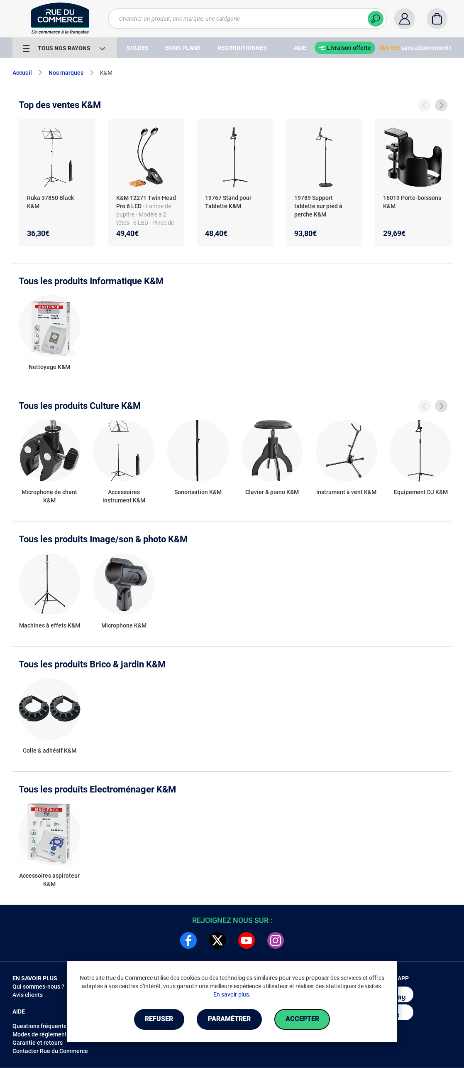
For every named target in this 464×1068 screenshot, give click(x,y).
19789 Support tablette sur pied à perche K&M (318, 206)
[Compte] (404, 18)
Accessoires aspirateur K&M (49, 879)
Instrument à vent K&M (346, 492)
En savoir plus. (232, 994)
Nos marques (66, 72)
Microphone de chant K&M (49, 496)
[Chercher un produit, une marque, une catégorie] (247, 18)
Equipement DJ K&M (421, 492)
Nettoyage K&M (49, 367)
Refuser (159, 1019)
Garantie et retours (37, 1042)
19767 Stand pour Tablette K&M (228, 201)
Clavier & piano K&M (272, 492)
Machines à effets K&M (49, 625)
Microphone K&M (124, 625)
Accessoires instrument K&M (124, 496)
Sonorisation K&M (198, 492)
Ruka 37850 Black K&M (50, 201)
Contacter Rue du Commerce (50, 1051)
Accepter (302, 1019)
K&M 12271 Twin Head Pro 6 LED (146, 201)
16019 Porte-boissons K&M (412, 201)
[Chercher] (375, 19)
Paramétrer (229, 1019)
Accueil (22, 72)
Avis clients (27, 995)
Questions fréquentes (41, 1026)
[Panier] (437, 18)
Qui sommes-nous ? (38, 986)
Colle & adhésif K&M (49, 750)
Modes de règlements (41, 1034)
